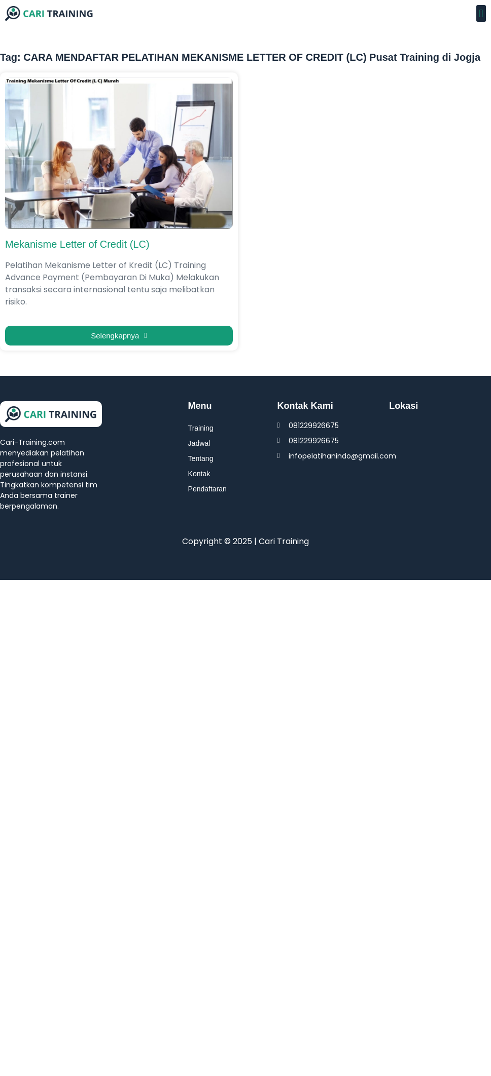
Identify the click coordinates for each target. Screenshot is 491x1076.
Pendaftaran (207, 489)
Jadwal (199, 443)
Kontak (199, 474)
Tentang (201, 458)
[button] (481, 13)
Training (201, 428)
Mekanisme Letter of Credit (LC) (77, 244)
